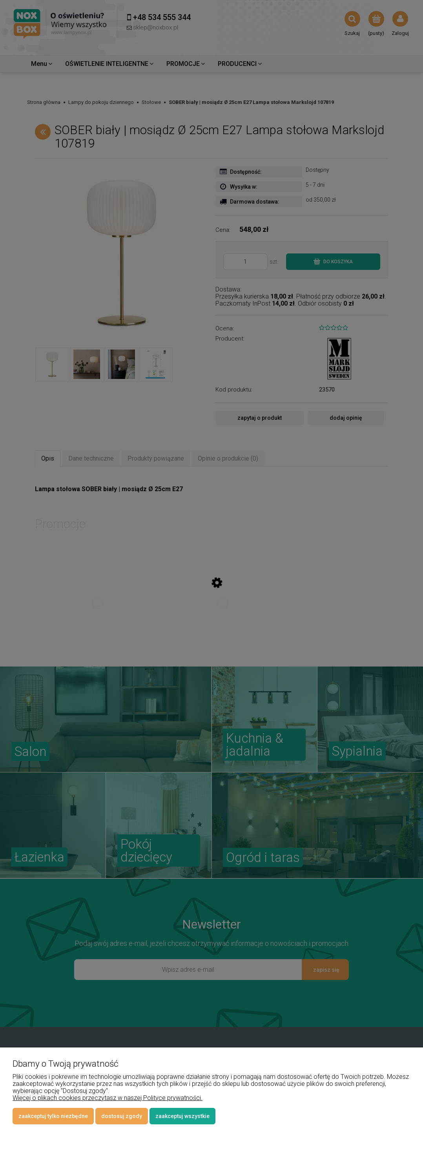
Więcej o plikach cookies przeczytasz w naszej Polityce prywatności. (107, 1098)
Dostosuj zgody (121, 1116)
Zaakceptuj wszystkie (182, 1116)
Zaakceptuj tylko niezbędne (53, 1116)
